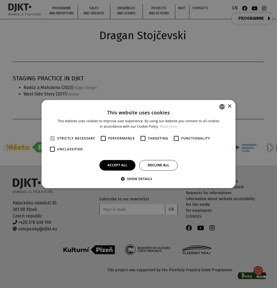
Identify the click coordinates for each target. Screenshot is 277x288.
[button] (138, 178)
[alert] (138, 144)
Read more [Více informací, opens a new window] (168, 126)
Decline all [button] (158, 165)
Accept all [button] (117, 165)
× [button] (229, 106)
